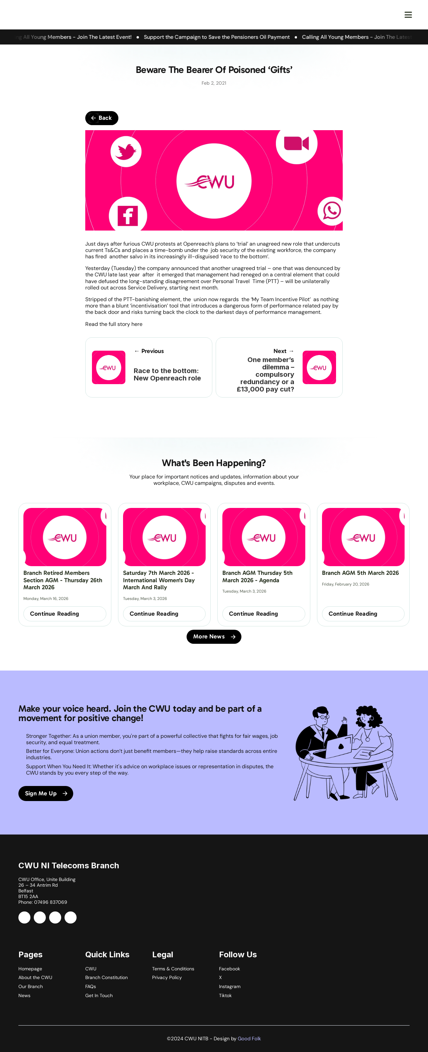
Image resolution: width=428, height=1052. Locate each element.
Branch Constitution (106, 977)
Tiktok (225, 995)
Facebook (229, 969)
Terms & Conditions (173, 969)
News (24, 995)
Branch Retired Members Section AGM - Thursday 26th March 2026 (63, 580)
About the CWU (35, 977)
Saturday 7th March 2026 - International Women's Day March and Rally (160, 580)
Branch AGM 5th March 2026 (360, 573)
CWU (90, 969)
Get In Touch (99, 995)
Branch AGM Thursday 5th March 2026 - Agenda (258, 576)
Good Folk (249, 1038)
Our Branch (30, 986)
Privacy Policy (167, 977)
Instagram (229, 986)
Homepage (30, 969)
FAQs (90, 986)
